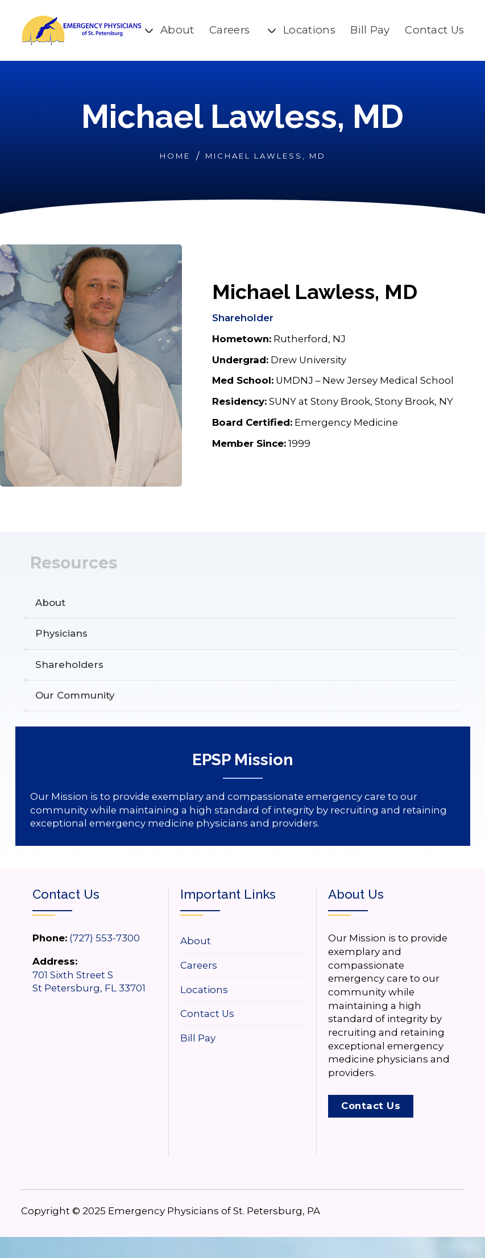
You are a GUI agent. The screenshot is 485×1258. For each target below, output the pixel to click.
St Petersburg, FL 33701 (89, 988)
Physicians (62, 634)
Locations (309, 29)
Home (175, 155)
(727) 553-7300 (104, 938)
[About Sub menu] (149, 31)
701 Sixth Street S (72, 975)
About (177, 29)
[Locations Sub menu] (272, 31)
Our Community (77, 696)
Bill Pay (369, 29)
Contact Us (434, 29)
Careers (229, 29)
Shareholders (70, 665)
